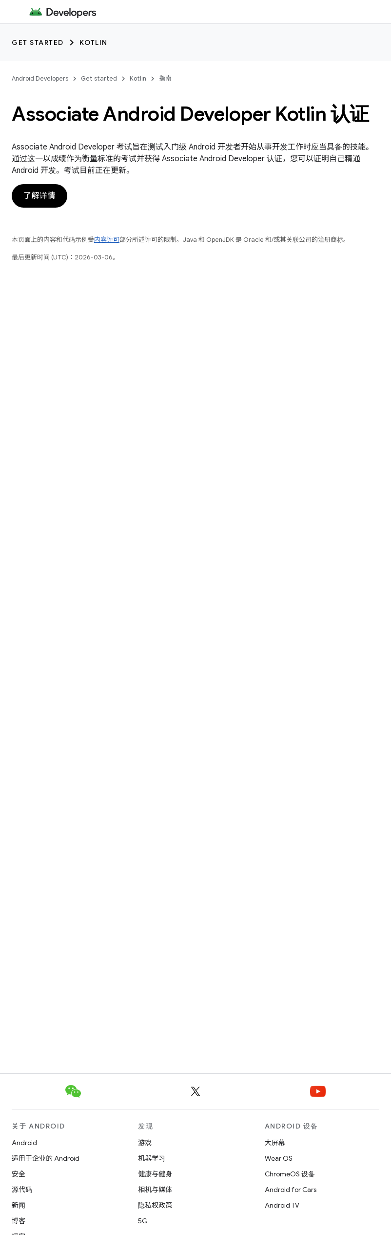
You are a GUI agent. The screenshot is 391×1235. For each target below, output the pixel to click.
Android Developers (40, 78)
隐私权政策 (155, 1205)
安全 (18, 1174)
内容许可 (106, 239)
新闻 (18, 1205)
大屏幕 (275, 1142)
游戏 (145, 1142)
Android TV (282, 1205)
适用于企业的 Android (45, 1158)
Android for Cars (290, 1189)
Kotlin (93, 42)
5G (143, 1220)
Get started (38, 42)
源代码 (22, 1189)
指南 (165, 78)
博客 (18, 1220)
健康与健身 (155, 1174)
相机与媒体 (155, 1189)
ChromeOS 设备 (290, 1174)
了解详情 (39, 196)
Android (24, 1142)
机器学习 (151, 1158)
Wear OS (279, 1158)
